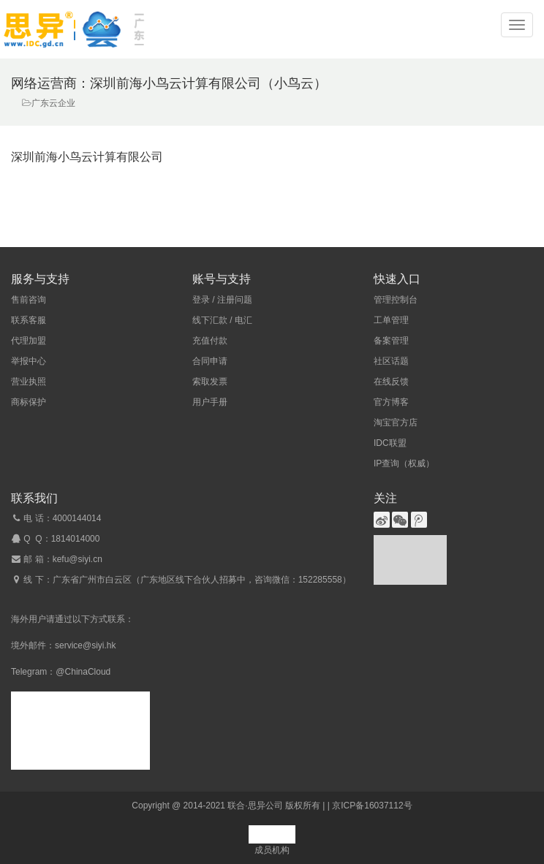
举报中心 (28, 361)
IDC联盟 (390, 443)
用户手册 (209, 402)
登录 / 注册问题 (222, 300)
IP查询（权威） (404, 463)
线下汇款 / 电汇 (222, 320)
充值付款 (209, 341)
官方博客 (391, 402)
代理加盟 (28, 341)
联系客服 (28, 320)
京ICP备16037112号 (372, 805)
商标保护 (28, 402)
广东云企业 (53, 103)
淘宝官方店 (396, 422)
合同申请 (209, 361)
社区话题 (391, 361)
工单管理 (391, 320)
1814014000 (75, 539)
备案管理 (391, 341)
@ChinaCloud (83, 672)
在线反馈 (391, 381)
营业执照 (28, 381)
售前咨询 (28, 300)
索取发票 (209, 381)
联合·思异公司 (254, 805)
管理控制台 (396, 300)
